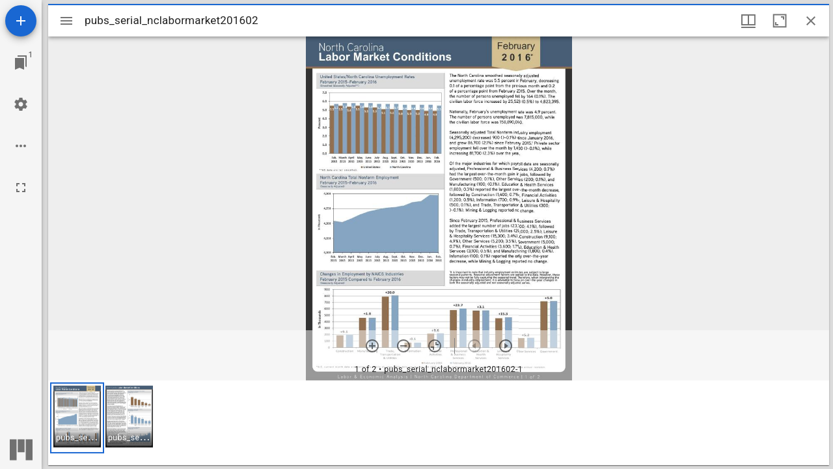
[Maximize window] (779, 20)
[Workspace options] (20, 146)
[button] (77, 418)
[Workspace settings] (20, 104)
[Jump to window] (20, 62)
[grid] (438, 422)
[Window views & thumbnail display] (748, 20)
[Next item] (505, 346)
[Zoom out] (403, 346)
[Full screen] (20, 187)
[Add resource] (20, 20)
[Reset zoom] (434, 346)
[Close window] (810, 20)
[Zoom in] (372, 346)
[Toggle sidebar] (66, 20)
